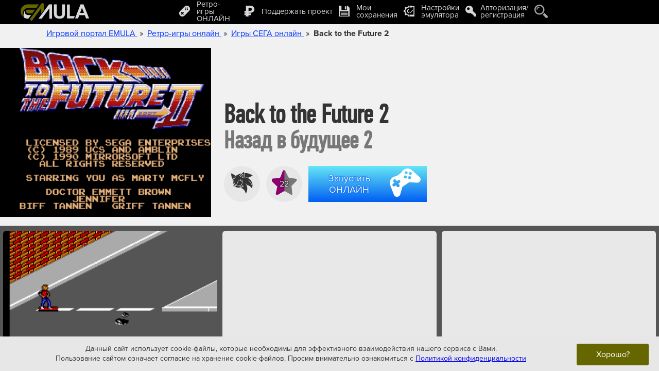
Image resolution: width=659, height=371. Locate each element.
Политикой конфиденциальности (470, 358)
